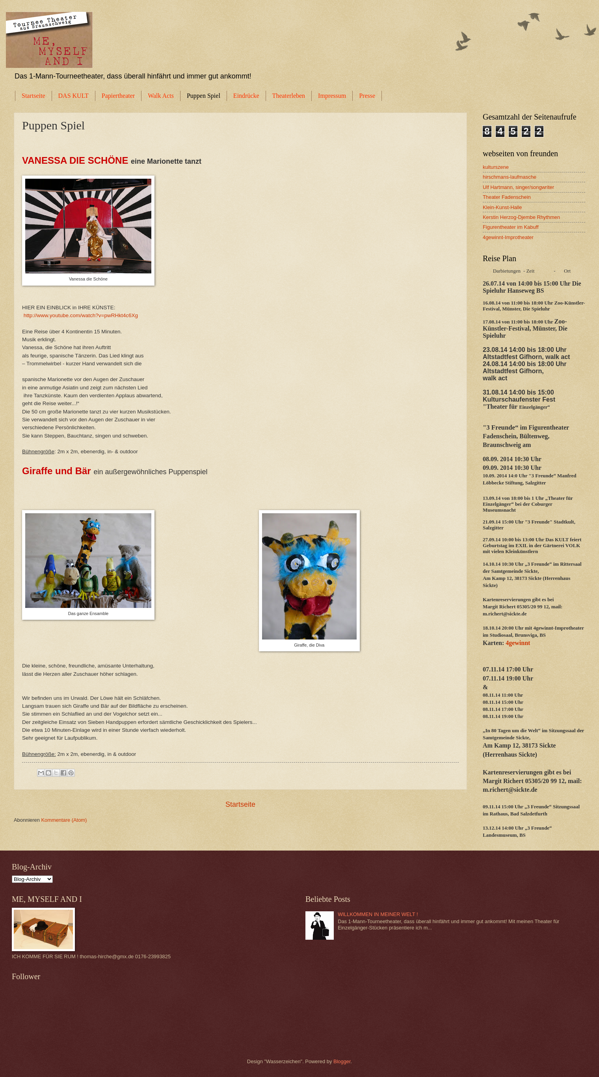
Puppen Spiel (203, 95)
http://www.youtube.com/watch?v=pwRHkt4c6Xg (81, 315)
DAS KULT (73, 95)
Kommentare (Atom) (64, 820)
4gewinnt (517, 642)
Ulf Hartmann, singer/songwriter (518, 187)
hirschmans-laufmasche (509, 177)
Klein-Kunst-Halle (502, 207)
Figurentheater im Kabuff (510, 227)
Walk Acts (161, 95)
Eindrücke (246, 95)
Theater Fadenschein (507, 197)
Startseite (33, 95)
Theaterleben (288, 95)
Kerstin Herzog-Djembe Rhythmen (521, 217)
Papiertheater (118, 95)
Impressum (332, 95)
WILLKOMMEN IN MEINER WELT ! (378, 914)
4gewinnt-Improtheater (508, 237)
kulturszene (496, 167)
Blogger (342, 1061)
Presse (367, 95)
